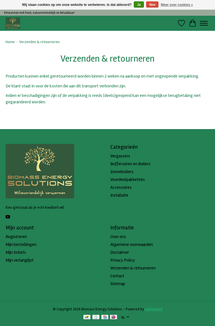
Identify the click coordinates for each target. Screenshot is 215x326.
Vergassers (120, 156)
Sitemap (117, 284)
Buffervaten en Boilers (130, 164)
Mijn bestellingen (21, 244)
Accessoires (121, 187)
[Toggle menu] (203, 23)
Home (10, 42)
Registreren (16, 236)
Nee (152, 5)
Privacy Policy (122, 260)
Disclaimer (119, 252)
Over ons (118, 236)
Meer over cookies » (177, 5)
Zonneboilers (122, 171)
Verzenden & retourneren (133, 268)
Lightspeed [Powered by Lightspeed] (153, 309)
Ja (139, 5)
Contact (117, 276)
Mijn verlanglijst (20, 260)
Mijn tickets (16, 252)
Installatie (119, 195)
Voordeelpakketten (127, 179)
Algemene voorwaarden (131, 244)
